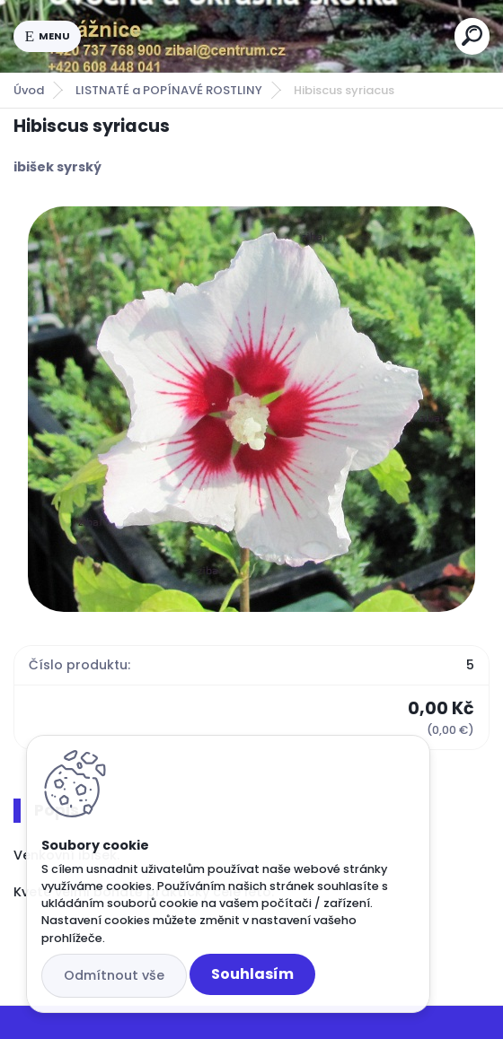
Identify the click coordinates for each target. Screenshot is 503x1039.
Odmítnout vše (114, 975)
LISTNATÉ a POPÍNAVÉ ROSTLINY (168, 90)
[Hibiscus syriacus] (251, 409)
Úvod (28, 90)
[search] (472, 35)
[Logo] (268, 36)
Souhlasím (252, 974)
